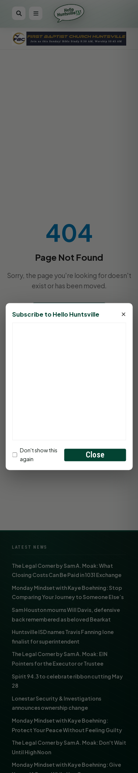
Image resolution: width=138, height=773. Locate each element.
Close (95, 454)
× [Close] (123, 315)
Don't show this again (34, 454)
